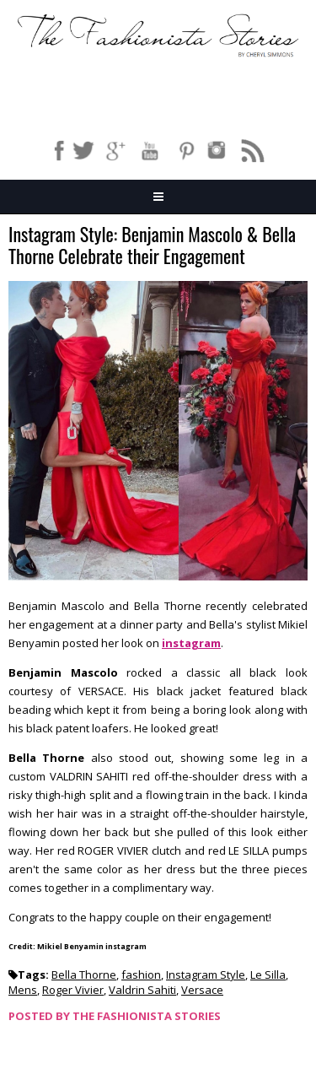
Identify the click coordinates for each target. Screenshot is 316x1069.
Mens (22, 989)
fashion (141, 974)
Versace (202, 989)
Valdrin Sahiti (142, 989)
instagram (191, 643)
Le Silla (268, 974)
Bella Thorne (83, 974)
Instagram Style (205, 974)
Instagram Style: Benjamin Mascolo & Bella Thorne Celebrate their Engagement (152, 246)
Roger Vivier (73, 989)
